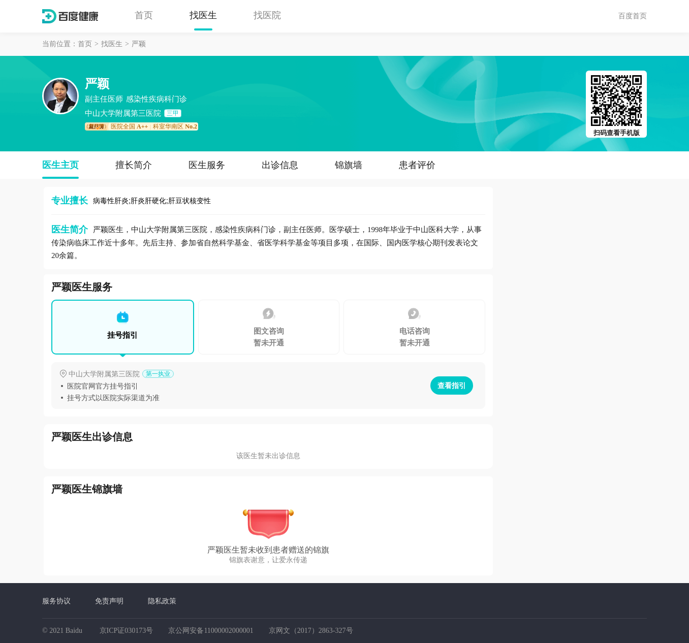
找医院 (267, 15)
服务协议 (56, 601)
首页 (144, 15)
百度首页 (632, 16)
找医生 (203, 15)
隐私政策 (162, 601)
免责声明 (109, 601)
